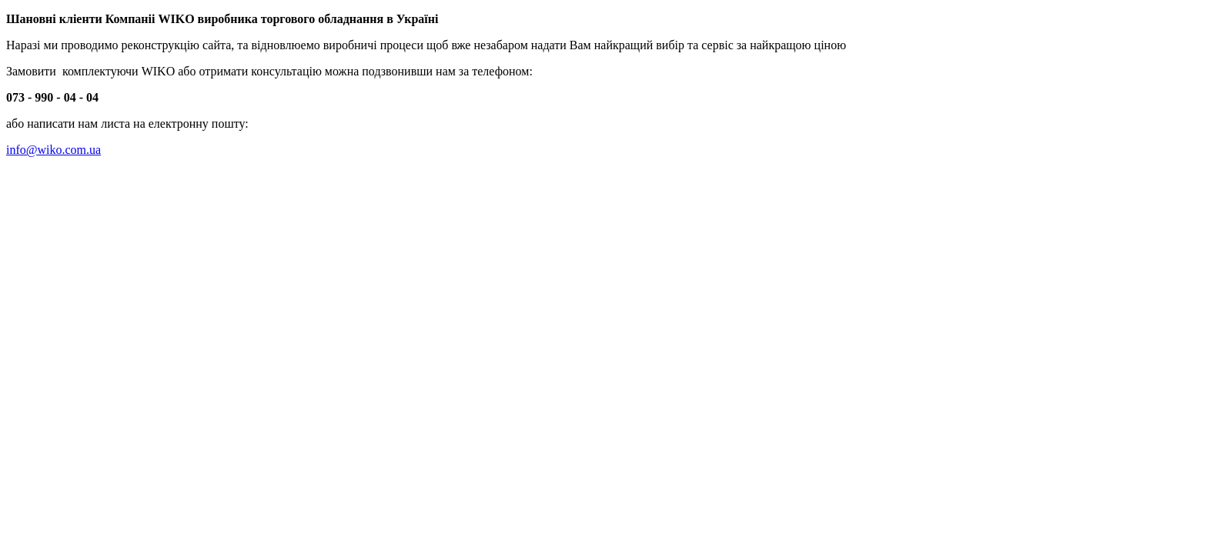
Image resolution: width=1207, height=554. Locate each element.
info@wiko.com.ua (53, 149)
